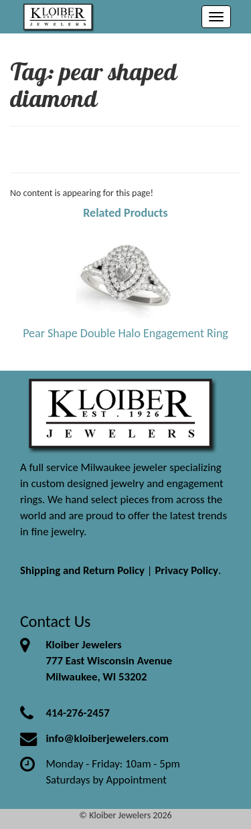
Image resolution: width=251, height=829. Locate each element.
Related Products (125, 212)
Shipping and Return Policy (82, 570)
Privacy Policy (186, 570)
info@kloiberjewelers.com (107, 738)
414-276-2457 (77, 713)
